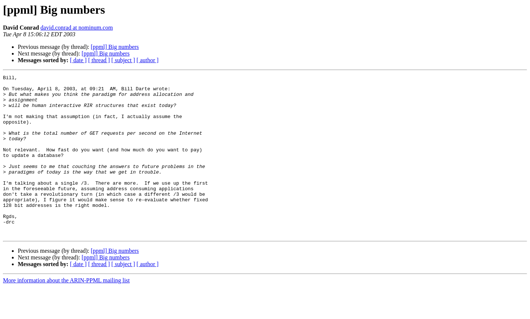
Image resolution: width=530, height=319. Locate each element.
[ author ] (148, 60)
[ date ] (78, 60)
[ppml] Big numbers (115, 47)
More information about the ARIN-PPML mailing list (66, 312)
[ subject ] (123, 60)
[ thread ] (99, 60)
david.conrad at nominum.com (76, 27)
